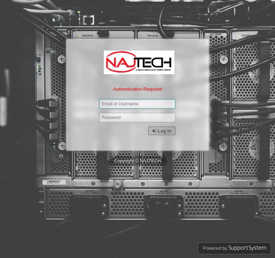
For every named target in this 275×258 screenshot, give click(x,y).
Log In (162, 131)
